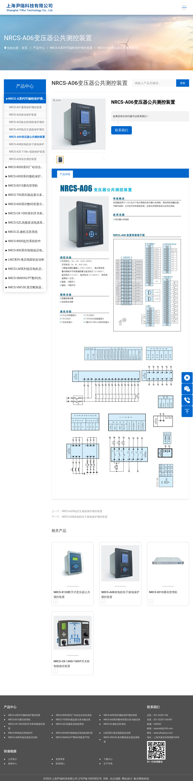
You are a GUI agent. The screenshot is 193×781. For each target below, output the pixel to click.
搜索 (182, 83)
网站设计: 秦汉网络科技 (135, 778)
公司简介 (12, 759)
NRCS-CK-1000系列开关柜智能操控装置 (27, 213)
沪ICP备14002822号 (90, 778)
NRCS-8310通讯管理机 (23, 185)
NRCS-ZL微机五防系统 (23, 232)
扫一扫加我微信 (155, 761)
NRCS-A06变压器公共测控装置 (117, 48)
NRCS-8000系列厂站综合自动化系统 (27, 167)
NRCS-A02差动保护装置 (23, 114)
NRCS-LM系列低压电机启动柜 (27, 269)
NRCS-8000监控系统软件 (24, 241)
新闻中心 (12, 763)
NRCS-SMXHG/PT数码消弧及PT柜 (27, 278)
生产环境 (108, 763)
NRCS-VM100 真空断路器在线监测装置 (27, 287)
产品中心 (39, 48)
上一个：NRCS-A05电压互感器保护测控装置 (77, 511)
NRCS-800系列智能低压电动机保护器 (27, 250)
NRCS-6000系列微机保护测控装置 (27, 176)
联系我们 (122, 130)
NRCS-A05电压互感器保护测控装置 (26, 130)
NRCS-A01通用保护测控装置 (25, 107)
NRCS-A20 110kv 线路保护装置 (27, 151)
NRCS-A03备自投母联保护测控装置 (26, 123)
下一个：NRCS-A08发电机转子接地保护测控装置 (79, 516)
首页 (25, 48)
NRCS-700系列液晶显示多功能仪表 (27, 195)
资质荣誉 (60, 759)
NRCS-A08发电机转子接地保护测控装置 (26, 145)
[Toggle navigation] (184, 7)
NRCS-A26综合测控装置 (23, 159)
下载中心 (108, 759)
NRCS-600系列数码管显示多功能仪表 (27, 204)
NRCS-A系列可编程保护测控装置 (71, 48)
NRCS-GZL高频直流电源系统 (27, 222)
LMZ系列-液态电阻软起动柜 (26, 259)
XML (106, 778)
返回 (174, 174)
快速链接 (10, 751)
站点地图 (115, 778)
